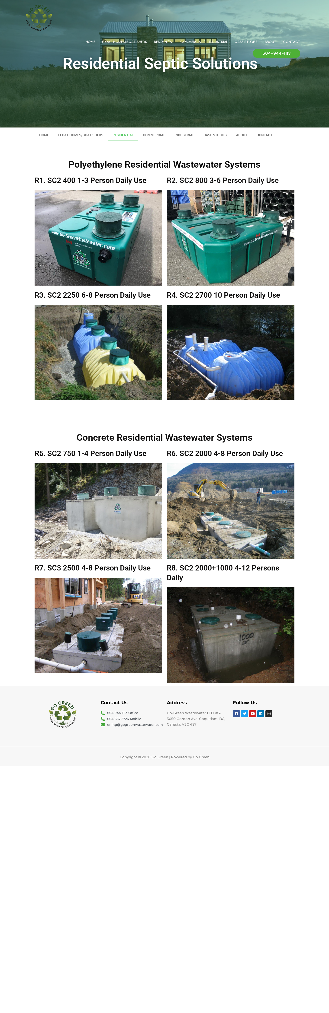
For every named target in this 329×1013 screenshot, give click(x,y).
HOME (90, 41)
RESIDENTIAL (163, 41)
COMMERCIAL (191, 41)
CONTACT (291, 41)
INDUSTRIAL (218, 41)
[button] (276, 53)
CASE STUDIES (246, 41)
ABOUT (270, 41)
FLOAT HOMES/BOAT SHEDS (124, 41)
